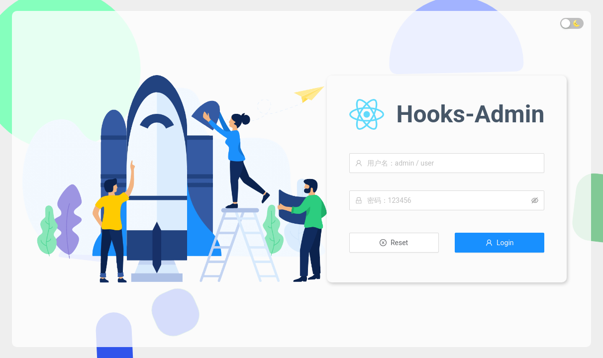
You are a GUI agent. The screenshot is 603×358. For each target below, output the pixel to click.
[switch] (572, 23)
